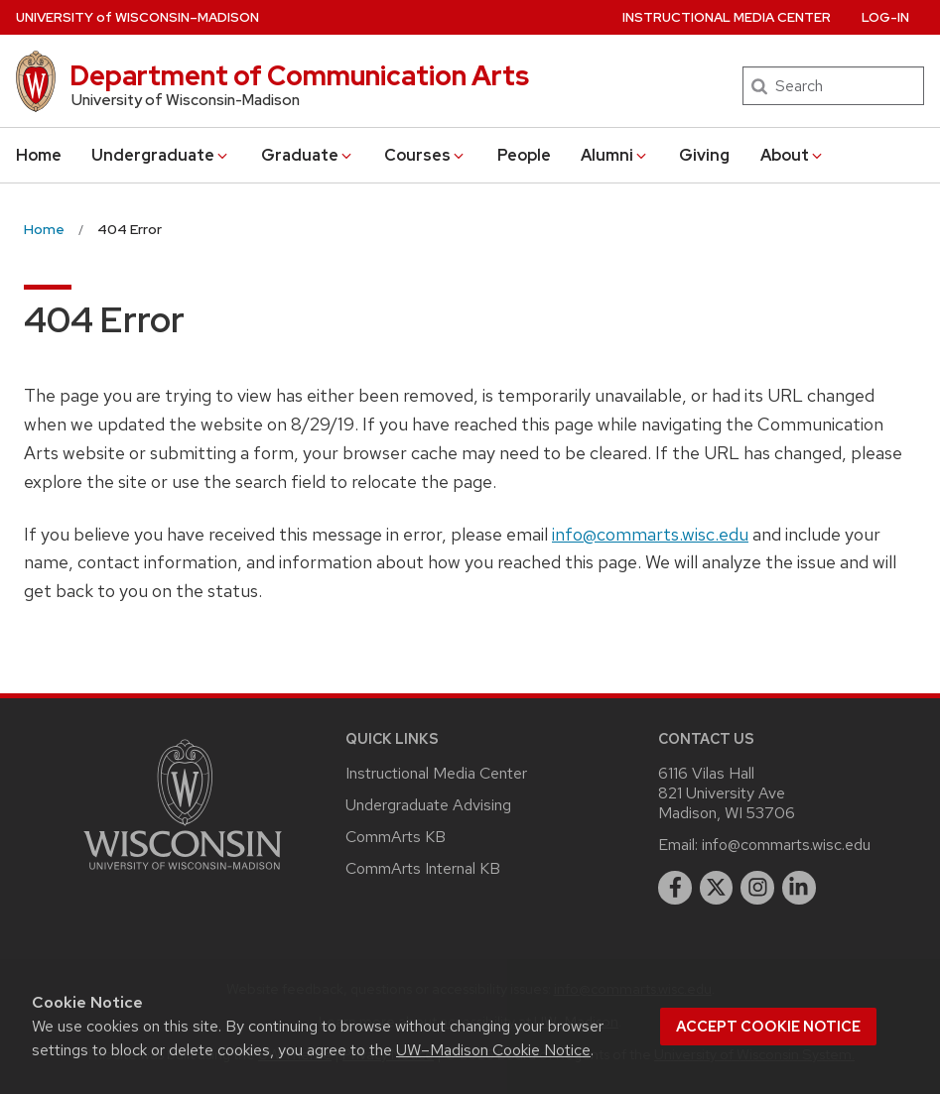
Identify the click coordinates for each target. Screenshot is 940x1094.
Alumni (615, 155)
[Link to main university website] (182, 873)
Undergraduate (160, 155)
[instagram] (757, 888)
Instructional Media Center (726, 17)
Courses (425, 155)
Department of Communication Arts (299, 75)
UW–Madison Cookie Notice (493, 1049)
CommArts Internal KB (422, 868)
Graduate (307, 155)
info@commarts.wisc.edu (650, 534)
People (524, 155)
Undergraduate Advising (428, 804)
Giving (704, 155)
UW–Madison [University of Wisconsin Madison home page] (137, 17)
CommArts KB (395, 836)
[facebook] (675, 888)
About (792, 155)
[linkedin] (799, 888)
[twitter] (717, 888)
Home (39, 155)
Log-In (885, 17)
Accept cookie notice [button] (768, 1026)
